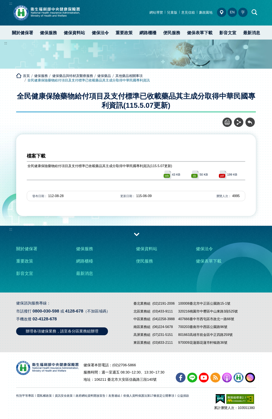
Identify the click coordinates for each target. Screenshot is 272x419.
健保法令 (100, 32)
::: (10, 3)
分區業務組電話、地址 (221, 12)
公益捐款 (183, 395)
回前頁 (250, 120)
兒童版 (172, 12)
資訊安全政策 (64, 395)
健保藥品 (104, 76)
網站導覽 (156, 12)
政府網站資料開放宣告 (90, 395)
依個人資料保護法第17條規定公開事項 (148, 395)
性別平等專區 (25, 395)
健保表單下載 (199, 32)
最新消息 (251, 32)
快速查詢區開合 (254, 12)
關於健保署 (22, 32)
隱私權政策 (44, 395)
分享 (238, 120)
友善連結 (114, 395)
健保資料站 (74, 32)
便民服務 (171, 32)
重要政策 (124, 32)
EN (232, 12)
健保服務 (48, 32)
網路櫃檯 (147, 32)
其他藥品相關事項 (129, 76)
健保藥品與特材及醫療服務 (72, 76)
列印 (227, 120)
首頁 (26, 76)
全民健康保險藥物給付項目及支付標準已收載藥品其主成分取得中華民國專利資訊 (88, 80)
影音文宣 (227, 32)
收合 (137, 234)
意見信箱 (188, 12)
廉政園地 (205, 12)
